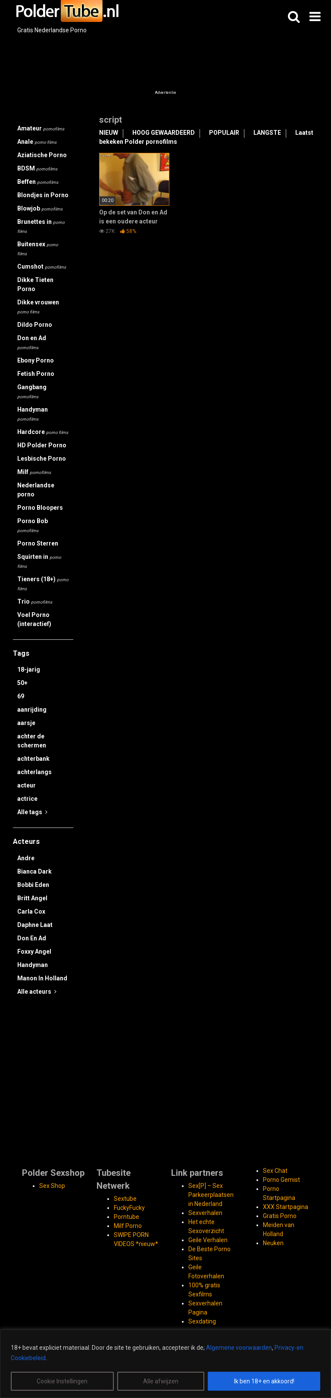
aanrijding (32, 709)
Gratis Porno (280, 1215)
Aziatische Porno (42, 155)
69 (20, 696)
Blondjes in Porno (43, 195)
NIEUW (108, 132)
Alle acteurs (36, 991)
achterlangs (34, 772)
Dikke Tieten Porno (35, 284)
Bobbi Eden (33, 884)
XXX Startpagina (285, 1206)
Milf (34, 471)
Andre (25, 858)
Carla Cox (31, 911)
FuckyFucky (129, 1207)
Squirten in (39, 561)
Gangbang (32, 391)
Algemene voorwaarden (239, 1347)
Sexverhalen (205, 1212)
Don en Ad (31, 342)
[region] (165, 1364)
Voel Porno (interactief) (34, 619)
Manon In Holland (42, 978)
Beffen (37, 181)
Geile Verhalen (208, 1240)
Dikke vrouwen (38, 306)
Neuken (273, 1243)
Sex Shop (52, 1185)
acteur (26, 785)
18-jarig (28, 669)
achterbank (33, 758)
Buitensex (37, 248)
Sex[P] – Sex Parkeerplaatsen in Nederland (211, 1194)
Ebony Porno (35, 360)
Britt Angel (32, 898)
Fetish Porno (35, 373)
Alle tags (32, 812)
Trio (34, 601)
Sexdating (202, 1321)
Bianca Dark (34, 871)
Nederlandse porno (35, 490)
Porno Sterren (37, 543)
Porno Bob (32, 525)
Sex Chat (275, 1170)
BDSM (37, 168)
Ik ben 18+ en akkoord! (264, 1381)
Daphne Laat (35, 924)
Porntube (126, 1216)
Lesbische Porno (41, 458)
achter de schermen (31, 741)
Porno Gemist (281, 1179)
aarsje (26, 722)
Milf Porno (128, 1225)
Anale (36, 141)
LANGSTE (267, 132)
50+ (22, 682)
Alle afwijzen (160, 1381)
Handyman (32, 414)
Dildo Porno (34, 324)
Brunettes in (41, 226)
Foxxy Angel (34, 951)
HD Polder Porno (41, 445)
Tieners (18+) (43, 583)
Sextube (125, 1198)
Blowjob (39, 208)
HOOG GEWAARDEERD (163, 132)
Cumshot (41, 266)
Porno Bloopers (40, 507)
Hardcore (42, 431)
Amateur (40, 128)
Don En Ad (31, 938)
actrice (27, 798)
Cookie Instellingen (62, 1381)
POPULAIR (224, 132)
